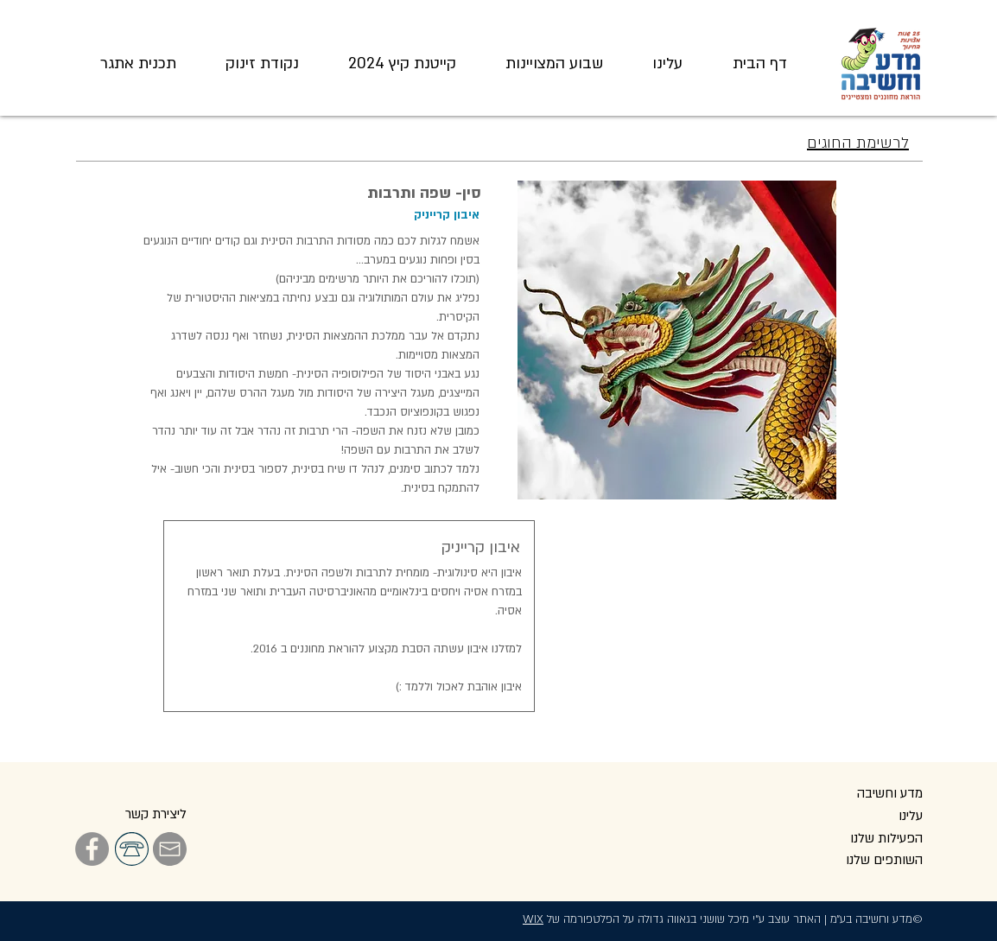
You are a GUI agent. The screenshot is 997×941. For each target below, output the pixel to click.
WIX (533, 919)
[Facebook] (92, 849)
